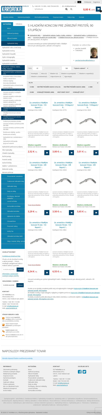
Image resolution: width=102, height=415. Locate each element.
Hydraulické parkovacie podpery (12, 147)
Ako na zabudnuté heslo (11, 386)
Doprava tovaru (58, 17)
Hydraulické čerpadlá (8, 54)
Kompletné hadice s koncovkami (12, 76)
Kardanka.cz (94, 403)
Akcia (43, 73)
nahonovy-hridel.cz (62, 405)
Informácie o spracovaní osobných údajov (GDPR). (10, 275)
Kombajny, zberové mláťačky (13, 197)
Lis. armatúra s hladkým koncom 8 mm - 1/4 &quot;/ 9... (87, 105)
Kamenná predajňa (24, 17)
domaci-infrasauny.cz (68, 401)
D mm (32, 87)
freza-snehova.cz (55, 401)
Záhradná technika (13, 211)
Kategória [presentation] (7, 24)
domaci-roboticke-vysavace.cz (44, 403)
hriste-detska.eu (43, 401)
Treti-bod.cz (86, 403)
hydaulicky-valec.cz (61, 399)
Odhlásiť (20, 285)
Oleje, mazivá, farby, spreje (16, 241)
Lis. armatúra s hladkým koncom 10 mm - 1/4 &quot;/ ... (39, 105)
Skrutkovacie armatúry (9, 134)
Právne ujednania (8, 384)
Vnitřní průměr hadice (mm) (74, 87)
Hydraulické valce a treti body (11, 47)
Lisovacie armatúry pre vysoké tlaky (44, 37)
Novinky (33, 73)
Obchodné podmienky (41, 17)
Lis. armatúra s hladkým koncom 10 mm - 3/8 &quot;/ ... (63, 164)
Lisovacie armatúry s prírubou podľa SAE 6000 (13, 128)
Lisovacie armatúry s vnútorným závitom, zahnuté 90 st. (12, 105)
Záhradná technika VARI (15, 236)
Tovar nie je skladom (34, 205)
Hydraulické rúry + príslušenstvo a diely (12, 138)
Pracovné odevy (12, 226)
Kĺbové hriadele (12, 38)
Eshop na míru (91, 412)
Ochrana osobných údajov (11, 372)
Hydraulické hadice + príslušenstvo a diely (13, 73)
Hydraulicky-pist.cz (75, 403)
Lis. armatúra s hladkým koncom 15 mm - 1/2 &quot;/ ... (39, 224)
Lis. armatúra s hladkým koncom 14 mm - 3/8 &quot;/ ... (88, 164)
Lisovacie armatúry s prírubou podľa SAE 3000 (13, 124)
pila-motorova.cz (28, 403)
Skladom (53, 73)
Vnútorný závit (63, 92)
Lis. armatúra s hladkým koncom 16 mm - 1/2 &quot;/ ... (63, 224)
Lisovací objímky (7, 87)
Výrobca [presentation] (19, 24)
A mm (90, 87)
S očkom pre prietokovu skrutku (12, 121)
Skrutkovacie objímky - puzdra (11, 132)
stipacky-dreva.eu (18, 401)
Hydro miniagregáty (8, 57)
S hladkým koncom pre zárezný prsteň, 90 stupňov (12, 117)
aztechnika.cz (20, 399)
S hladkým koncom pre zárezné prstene (71, 37)
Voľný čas (10, 231)
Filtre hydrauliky (7, 150)
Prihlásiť (20, 270)
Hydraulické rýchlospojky (10, 141)
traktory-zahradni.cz (31, 401)
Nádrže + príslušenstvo (9, 166)
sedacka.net (37, 405)
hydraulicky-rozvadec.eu (46, 399)
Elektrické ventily (7, 169)
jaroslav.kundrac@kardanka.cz (85, 60)
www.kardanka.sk (11, 308)
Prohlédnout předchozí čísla (11, 256)
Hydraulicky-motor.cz (61, 403)
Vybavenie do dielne (13, 216)
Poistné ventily (7, 159)
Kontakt (81, 17)
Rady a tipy (71, 17)
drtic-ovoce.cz (7, 403)
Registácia (96, 2)
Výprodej (67, 76)
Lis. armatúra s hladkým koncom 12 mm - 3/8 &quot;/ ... (39, 164)
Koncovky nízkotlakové (9, 83)
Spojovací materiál (8, 143)
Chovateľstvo (11, 221)
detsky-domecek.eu (93, 401)
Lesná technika (12, 201)
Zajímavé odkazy (8, 382)
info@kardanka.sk (70, 6)
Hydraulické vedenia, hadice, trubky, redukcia (57, 35)
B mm (32, 92)
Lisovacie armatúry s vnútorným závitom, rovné (12, 97)
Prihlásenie (87, 2)
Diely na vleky (11, 191)
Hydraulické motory (8, 51)
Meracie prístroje (7, 172)
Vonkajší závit (78, 92)
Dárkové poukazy (12, 33)
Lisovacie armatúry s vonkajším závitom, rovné (12, 93)
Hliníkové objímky (8, 81)
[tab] (7, 24)
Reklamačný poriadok (10, 374)
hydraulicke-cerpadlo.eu (75, 399)
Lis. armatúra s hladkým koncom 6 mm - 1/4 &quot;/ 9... (63, 105)
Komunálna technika (13, 206)
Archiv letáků (7, 390)
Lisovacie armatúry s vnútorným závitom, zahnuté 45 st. (12, 101)
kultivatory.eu (17, 403)
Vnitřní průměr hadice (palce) (48, 87)
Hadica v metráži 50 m (9, 79)
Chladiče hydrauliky (8, 153)
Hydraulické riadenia (8, 60)
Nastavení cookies (42, 412)
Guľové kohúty (7, 163)
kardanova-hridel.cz (31, 399)
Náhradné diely (12, 186)
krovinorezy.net (7, 401)
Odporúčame (55, 76)
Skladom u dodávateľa (38, 76)
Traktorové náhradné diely (15, 181)
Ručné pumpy (6, 156)
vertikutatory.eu (81, 401)
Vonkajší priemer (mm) (45, 92)
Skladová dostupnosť (10, 388)
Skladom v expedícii (85, 73)
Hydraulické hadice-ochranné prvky (13, 85)
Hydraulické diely (35, 35)
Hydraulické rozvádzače (9, 63)
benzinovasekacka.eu (90, 399)
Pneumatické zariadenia (15, 176)
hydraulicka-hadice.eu (48, 405)
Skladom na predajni (67, 73)
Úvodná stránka (8, 17)
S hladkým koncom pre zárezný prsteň (12, 113)
